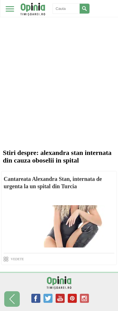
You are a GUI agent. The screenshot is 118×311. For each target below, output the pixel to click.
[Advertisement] (59, 84)
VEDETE (17, 259)
